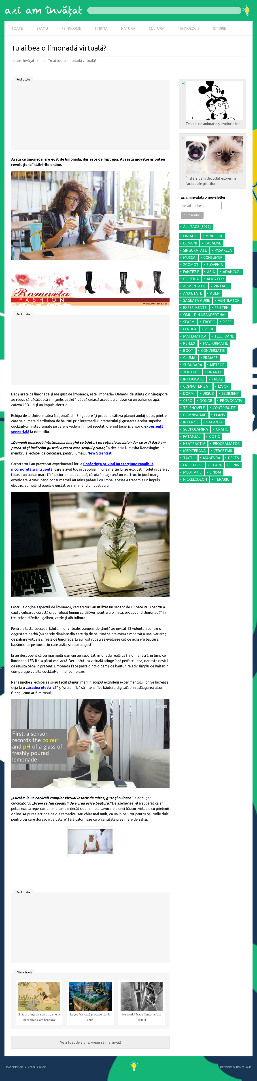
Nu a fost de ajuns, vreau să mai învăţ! (90, 1042)
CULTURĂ (156, 28)
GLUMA (189, 358)
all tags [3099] (197, 227)
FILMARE (210, 358)
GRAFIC (222, 429)
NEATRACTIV (194, 444)
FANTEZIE (191, 272)
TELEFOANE (224, 336)
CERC (187, 401)
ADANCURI (231, 272)
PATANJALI (192, 436)
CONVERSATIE (213, 350)
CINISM (215, 472)
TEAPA (216, 465)
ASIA (211, 272)
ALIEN (215, 293)
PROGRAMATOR (226, 444)
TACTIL (189, 458)
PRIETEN (222, 308)
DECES (233, 458)
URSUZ (208, 393)
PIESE (227, 322)
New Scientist (99, 453)
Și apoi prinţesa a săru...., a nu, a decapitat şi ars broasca (39, 1017)
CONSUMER (213, 257)
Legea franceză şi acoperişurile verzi (90, 1017)
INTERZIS (190, 422)
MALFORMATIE (215, 343)
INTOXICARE (193, 379)
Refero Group (243, 1067)
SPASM (189, 322)
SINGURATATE (195, 250)
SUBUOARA (192, 365)
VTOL (209, 329)
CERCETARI (223, 451)
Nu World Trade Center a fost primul (141, 1017)
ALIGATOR (215, 279)
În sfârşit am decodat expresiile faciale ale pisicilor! (212, 160)
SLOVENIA (214, 265)
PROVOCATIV (231, 401)
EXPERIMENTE (195, 308)
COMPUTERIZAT (196, 386)
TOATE (17, 28)
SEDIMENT (230, 393)
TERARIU (222, 479)
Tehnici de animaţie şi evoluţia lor (212, 103)
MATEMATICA (194, 336)
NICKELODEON (195, 479)
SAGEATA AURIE (196, 300)
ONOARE (190, 236)
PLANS (219, 415)
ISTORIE (219, 28)
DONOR (206, 401)
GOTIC (214, 436)
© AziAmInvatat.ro (16, 1067)
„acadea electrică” (42, 688)
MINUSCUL (214, 236)
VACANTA (214, 422)
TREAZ (217, 379)
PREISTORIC (193, 465)
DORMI (189, 393)
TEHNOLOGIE (189, 28)
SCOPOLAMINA (195, 429)
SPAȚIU (42, 28)
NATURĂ (128, 28)
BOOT (188, 350)
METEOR (217, 365)
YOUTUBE (191, 372)
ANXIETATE (192, 293)
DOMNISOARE (194, 415)
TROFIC (208, 322)
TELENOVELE (194, 408)
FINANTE (214, 372)
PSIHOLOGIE (71, 28)
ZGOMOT (191, 265)
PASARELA (223, 250)
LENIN (234, 465)
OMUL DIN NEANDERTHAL (204, 315)
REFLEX (189, 343)
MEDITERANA (194, 451)
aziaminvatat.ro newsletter (203, 197)
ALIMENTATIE (194, 286)
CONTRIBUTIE (224, 408)
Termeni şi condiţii (37, 1067)
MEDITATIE (192, 472)
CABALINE (213, 243)
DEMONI (190, 243)
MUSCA (189, 257)
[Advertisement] (90, 116)
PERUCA (190, 329)
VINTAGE (221, 286)
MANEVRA (211, 458)
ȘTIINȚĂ (101, 28)
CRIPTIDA (191, 279)
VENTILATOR (229, 300)
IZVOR (223, 386)
